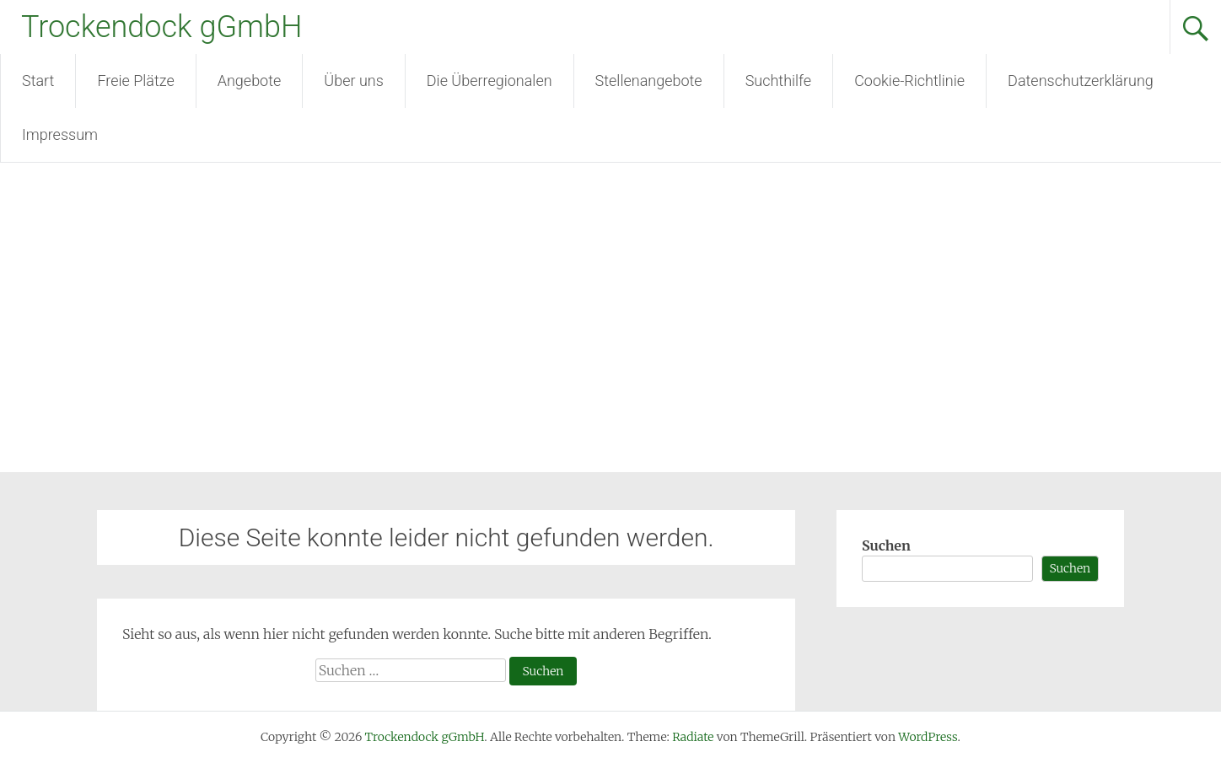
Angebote (250, 80)
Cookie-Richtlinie (909, 80)
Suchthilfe (778, 80)
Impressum (60, 134)
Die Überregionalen (489, 80)
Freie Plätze (135, 80)
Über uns (353, 80)
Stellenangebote (648, 80)
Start (38, 80)
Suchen (886, 545)
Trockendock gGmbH (161, 27)
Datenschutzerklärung (1081, 80)
